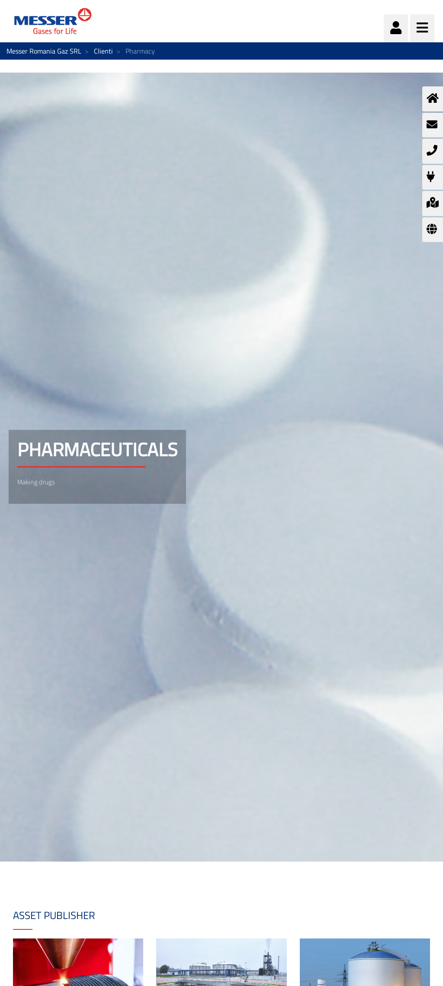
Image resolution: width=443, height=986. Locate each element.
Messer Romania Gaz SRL (43, 51)
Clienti (103, 51)
